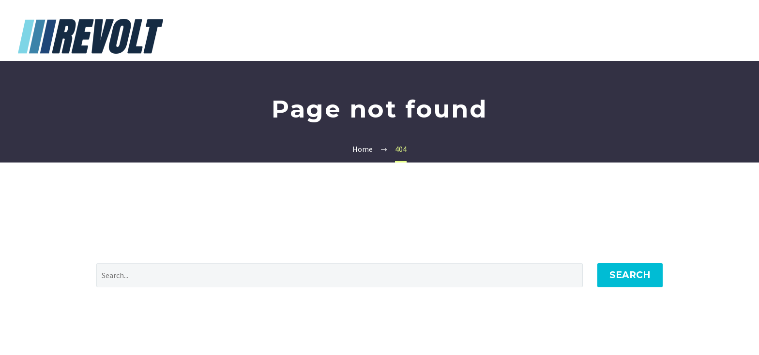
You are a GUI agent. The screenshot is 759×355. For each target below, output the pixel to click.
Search (630, 275)
